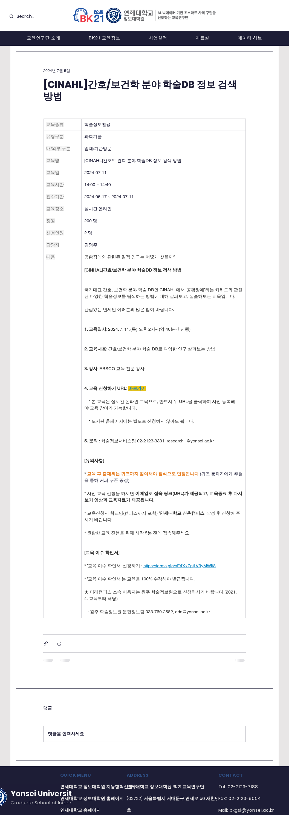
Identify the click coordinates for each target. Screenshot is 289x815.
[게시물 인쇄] (59, 643)
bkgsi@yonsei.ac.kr (252, 810)
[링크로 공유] (45, 643)
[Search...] (26, 16)
